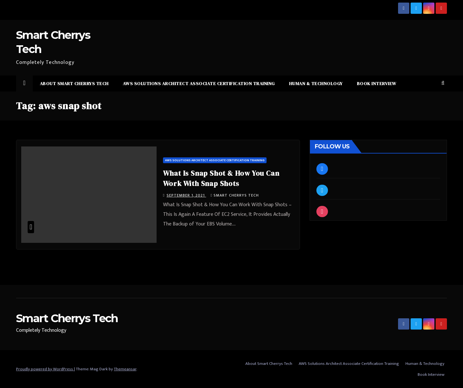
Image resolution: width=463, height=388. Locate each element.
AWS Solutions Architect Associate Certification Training (199, 83)
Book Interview (376, 83)
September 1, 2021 (186, 195)
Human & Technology (316, 83)
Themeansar (125, 369)
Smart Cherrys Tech (235, 195)
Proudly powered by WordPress (45, 369)
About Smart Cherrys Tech (74, 83)
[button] (442, 83)
